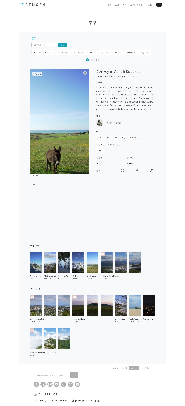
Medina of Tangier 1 (64, 275)
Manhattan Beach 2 (135, 318)
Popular (62, 52)
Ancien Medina (35, 275)
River (116, 52)
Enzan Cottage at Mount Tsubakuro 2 (44, 351)
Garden (103, 52)
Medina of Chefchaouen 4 (110, 275)
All (37, 52)
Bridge (143, 52)
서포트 (142, 4)
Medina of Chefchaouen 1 (78, 275)
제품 (102, 4)
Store (154, 4)
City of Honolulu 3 (37, 318)
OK (74, 374)
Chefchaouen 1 (50, 275)
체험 (118, 4)
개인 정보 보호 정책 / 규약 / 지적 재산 (85, 399)
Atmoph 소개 (129, 4)
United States (35, 320)
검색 (63, 45)
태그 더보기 (92, 58)
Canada (75, 320)
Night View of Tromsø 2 (149, 318)
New (48, 52)
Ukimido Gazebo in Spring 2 (121, 318)
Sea (91, 52)
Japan (117, 320)
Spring (122, 136)
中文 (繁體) (144, 367)
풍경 (110, 4)
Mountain (77, 52)
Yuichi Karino (114, 121)
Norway (146, 320)
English (114, 367)
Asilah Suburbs (92, 275)
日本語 (124, 367)
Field (108, 136)
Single (100, 149)
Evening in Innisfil (79, 318)
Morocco (130, 75)
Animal (129, 52)
